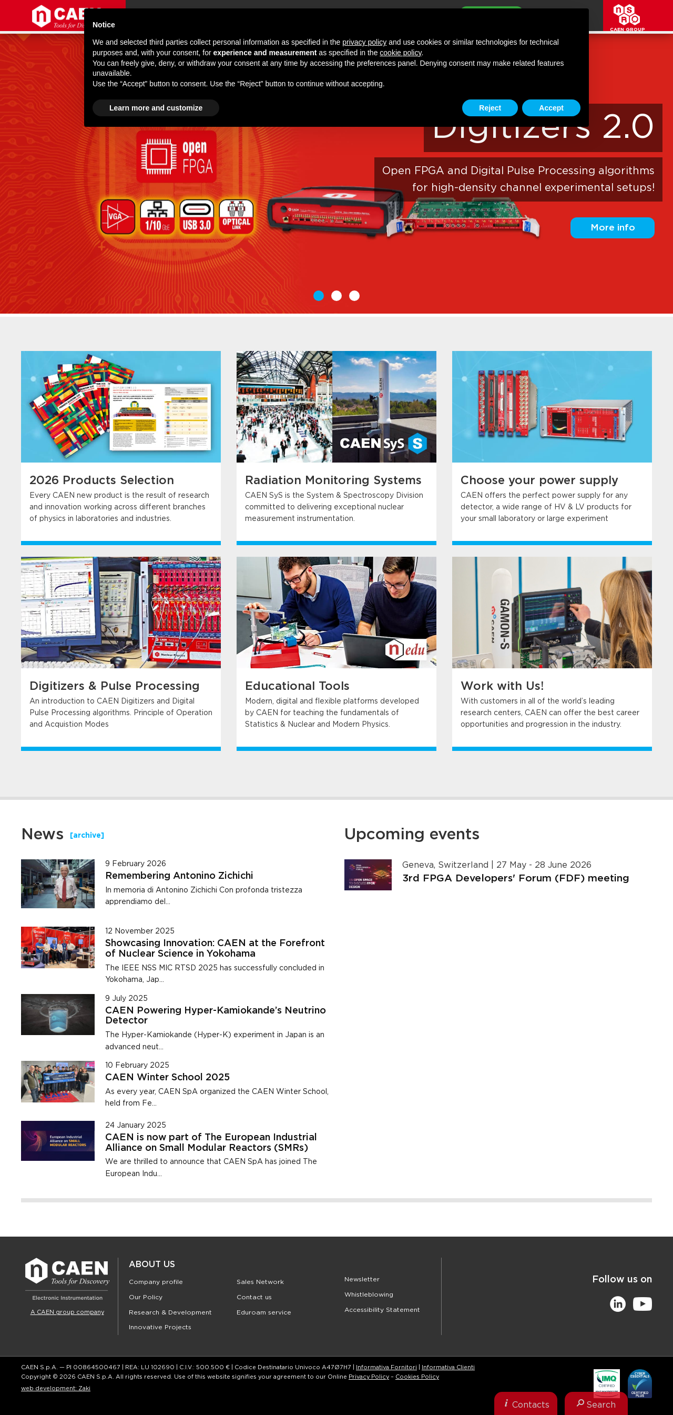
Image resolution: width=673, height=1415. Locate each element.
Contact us (254, 1297)
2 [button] (336, 295)
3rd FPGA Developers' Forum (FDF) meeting (515, 879)
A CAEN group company (67, 1312)
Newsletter (362, 1279)
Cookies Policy (417, 1377)
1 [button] (318, 295)
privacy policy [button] (364, 42)
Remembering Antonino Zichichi (179, 876)
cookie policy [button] (400, 52)
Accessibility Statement (382, 1310)
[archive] (87, 835)
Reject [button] (490, 108)
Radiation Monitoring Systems (333, 480)
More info (612, 227)
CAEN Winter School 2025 (167, 1077)
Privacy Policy (369, 1377)
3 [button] (354, 295)
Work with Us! (502, 686)
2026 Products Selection (101, 480)
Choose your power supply (539, 480)
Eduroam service (264, 1312)
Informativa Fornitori (386, 1367)
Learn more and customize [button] (155, 108)
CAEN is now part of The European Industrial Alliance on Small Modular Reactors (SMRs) (211, 1143)
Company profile (156, 1282)
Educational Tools (297, 686)
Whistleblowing (368, 1294)
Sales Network (260, 1282)
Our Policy (145, 1297)
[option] (336, 175)
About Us (152, 1264)
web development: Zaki (55, 1388)
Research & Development (170, 1312)
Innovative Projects (160, 1327)
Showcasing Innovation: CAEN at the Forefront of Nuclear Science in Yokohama (215, 949)
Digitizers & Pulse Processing (114, 686)
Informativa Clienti (448, 1367)
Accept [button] (551, 108)
